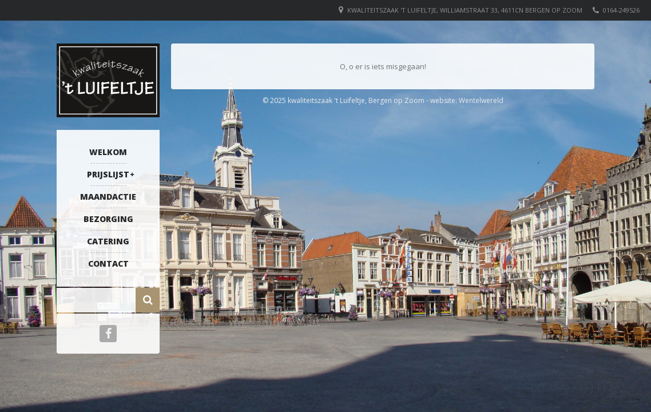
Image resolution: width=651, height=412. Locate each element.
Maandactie (108, 196)
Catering (108, 241)
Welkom (108, 151)
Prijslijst (108, 174)
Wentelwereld (481, 100)
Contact (108, 263)
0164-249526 (621, 10)
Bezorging (108, 218)
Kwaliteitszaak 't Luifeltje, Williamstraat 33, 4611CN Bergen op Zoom (464, 10)
